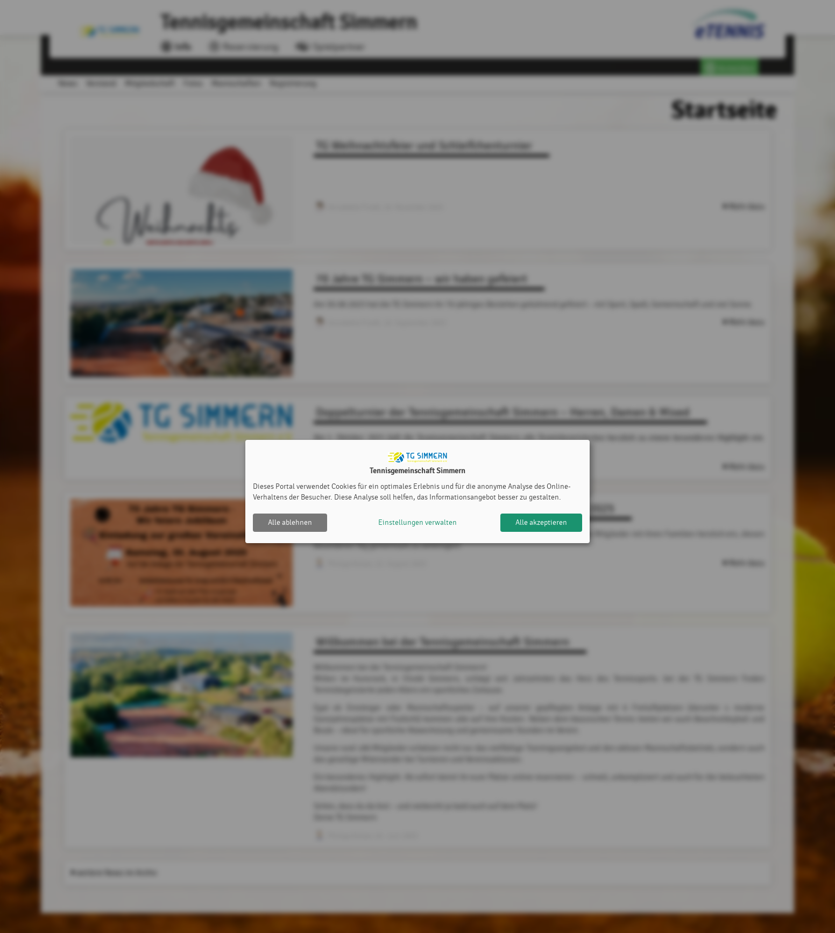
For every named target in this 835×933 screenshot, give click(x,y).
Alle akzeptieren (541, 522)
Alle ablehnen (290, 522)
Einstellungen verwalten (417, 522)
